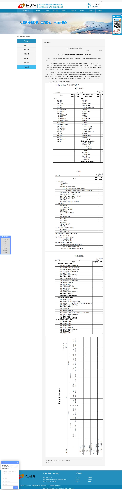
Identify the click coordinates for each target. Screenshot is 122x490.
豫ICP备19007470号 (69, 488)
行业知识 (91, 10)
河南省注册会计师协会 (55, 485)
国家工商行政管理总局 (43, 485)
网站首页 (96, 1)
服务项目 (55, 10)
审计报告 (28, 36)
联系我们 (100, 10)
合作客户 (73, 10)
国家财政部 (34, 485)
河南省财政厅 (28, 485)
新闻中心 (64, 10)
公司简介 (46, 10)
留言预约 (101, 1)
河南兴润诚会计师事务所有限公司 (56, 488)
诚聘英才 (82, 10)
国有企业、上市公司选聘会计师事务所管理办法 (59, 460)
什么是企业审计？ (52, 462)
